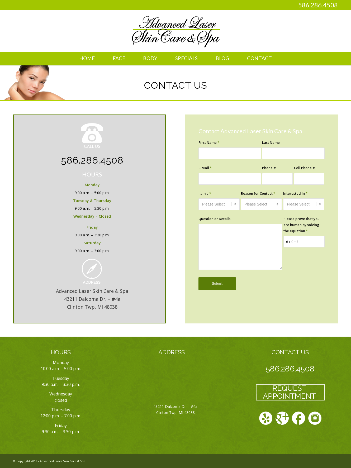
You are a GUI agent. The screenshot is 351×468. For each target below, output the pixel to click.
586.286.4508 (318, 5)
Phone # (269, 167)
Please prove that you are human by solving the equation (301, 224)
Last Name (271, 142)
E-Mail (205, 167)
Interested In (295, 193)
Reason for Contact (258, 193)
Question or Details (214, 218)
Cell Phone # (304, 167)
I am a (204, 193)
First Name (208, 142)
